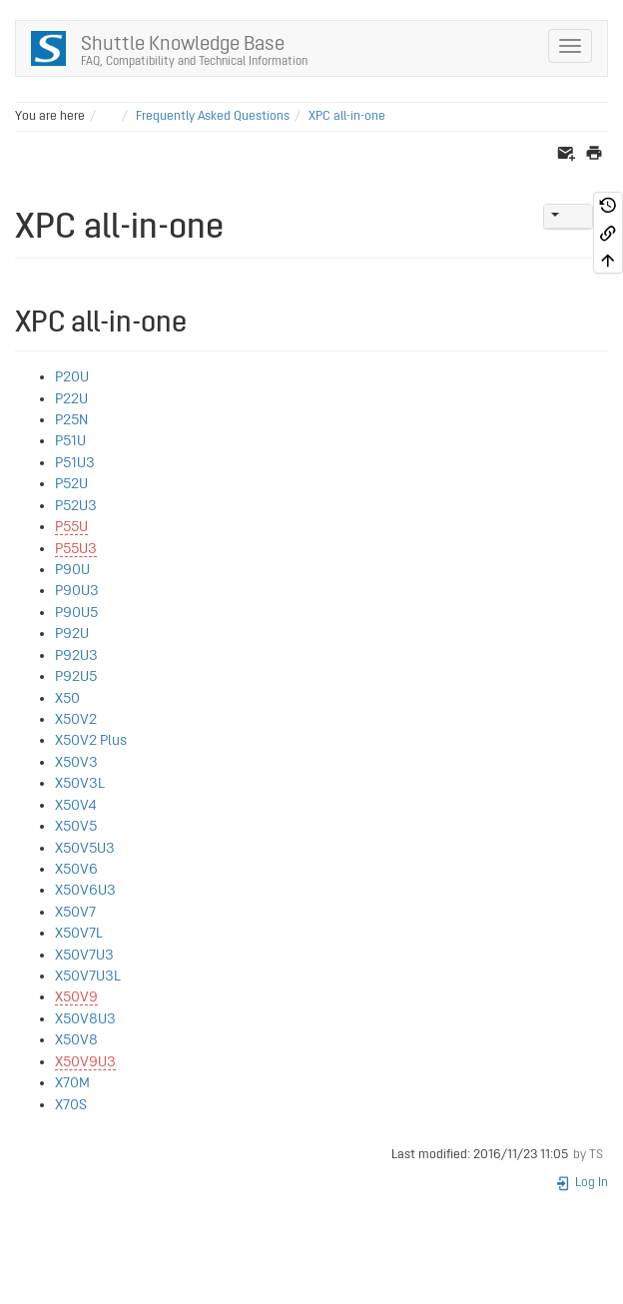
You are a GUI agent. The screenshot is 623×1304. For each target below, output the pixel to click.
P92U (72, 633)
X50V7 (75, 912)
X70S (71, 1104)
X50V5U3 (85, 848)
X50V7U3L (88, 976)
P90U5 (76, 612)
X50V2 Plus (91, 740)
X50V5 (76, 826)
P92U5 (76, 676)
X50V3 (76, 762)
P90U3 (77, 590)
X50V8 (76, 1039)
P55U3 (76, 548)
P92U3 (76, 655)
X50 (67, 698)
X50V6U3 (85, 890)
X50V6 (76, 869)
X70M (72, 1082)
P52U (71, 483)
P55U (71, 526)
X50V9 (76, 996)
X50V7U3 (84, 955)
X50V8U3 (85, 1018)
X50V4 (76, 805)
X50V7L (79, 933)
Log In (581, 1182)
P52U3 (76, 505)
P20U (72, 376)
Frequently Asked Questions (213, 116)
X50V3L (80, 783)
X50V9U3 (85, 1061)
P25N (71, 419)
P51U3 (75, 462)
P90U (72, 569)
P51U (70, 440)
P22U (71, 398)
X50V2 (76, 719)
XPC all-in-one (347, 116)
